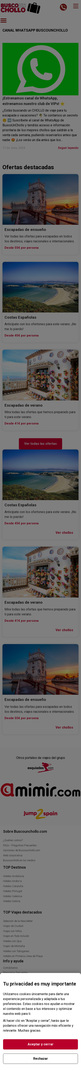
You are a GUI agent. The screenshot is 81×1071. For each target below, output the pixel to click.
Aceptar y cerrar (41, 1044)
